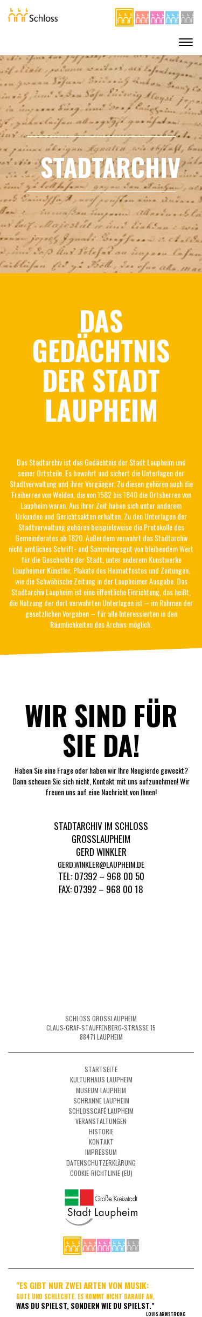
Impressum (101, 1151)
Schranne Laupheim (101, 1100)
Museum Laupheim (101, 1090)
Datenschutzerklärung (101, 1162)
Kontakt (101, 1141)
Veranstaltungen (101, 1121)
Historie (101, 1131)
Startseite (101, 1069)
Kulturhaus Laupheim (101, 1079)
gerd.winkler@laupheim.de (101, 864)
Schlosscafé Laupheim (101, 1110)
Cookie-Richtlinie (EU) (101, 1173)
